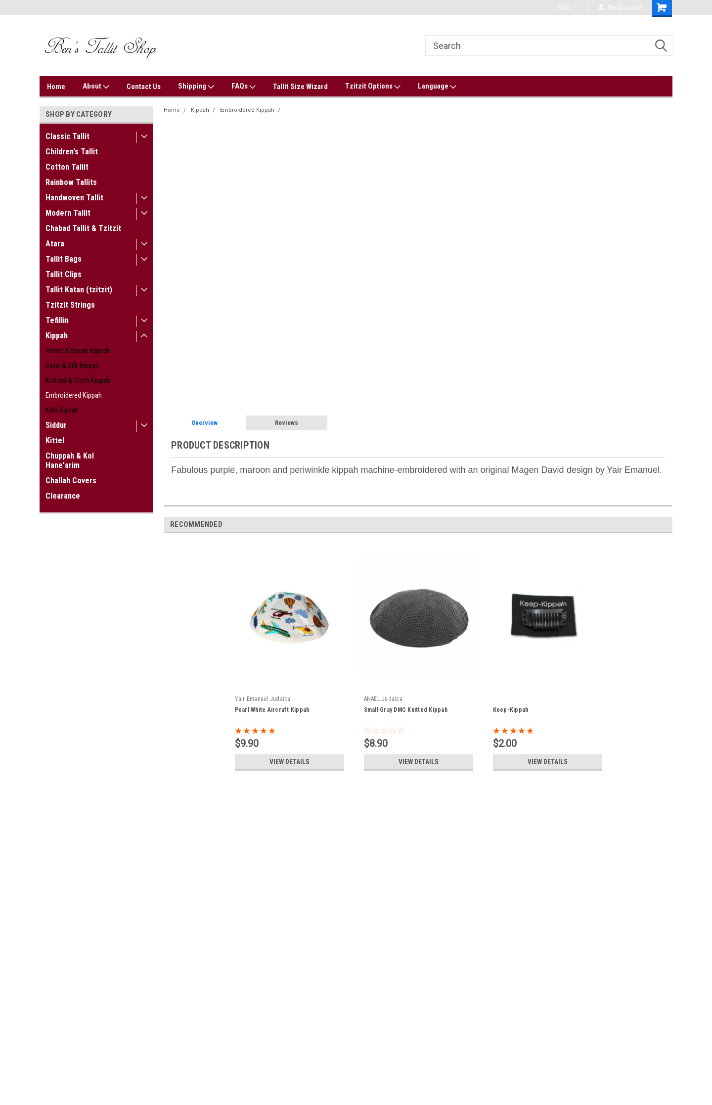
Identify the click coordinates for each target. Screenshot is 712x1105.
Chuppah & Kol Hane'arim (69, 460)
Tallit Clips (63, 274)
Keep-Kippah (511, 709)
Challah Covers (70, 480)
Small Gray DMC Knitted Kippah (405, 709)
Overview (204, 422)
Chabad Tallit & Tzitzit (83, 228)
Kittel (54, 440)
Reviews (286, 422)
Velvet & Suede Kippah (77, 350)
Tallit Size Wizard (300, 86)
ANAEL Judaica (383, 698)
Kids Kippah (62, 410)
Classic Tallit (67, 136)
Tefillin (57, 320)
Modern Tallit (67, 213)
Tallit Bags (63, 259)
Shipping (196, 87)
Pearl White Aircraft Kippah (272, 709)
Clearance (62, 496)
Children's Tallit (71, 151)
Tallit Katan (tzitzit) (78, 289)
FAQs (243, 87)
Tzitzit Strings (70, 305)
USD (568, 7)
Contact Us (144, 86)
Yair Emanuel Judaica (263, 698)
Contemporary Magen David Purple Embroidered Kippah (359, 110)
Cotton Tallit (67, 167)
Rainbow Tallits (71, 182)
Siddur (56, 425)
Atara (54, 243)
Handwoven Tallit (74, 197)
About (96, 87)
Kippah (56, 335)
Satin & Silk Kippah (72, 365)
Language (437, 87)
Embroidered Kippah (73, 395)
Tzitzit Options (372, 87)
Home (56, 86)
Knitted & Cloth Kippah (77, 380)
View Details (289, 762)
